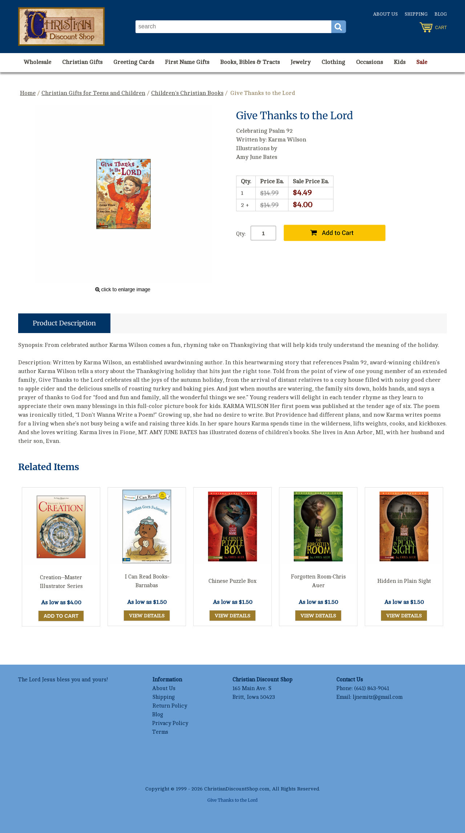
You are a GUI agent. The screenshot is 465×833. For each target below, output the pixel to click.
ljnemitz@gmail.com (378, 697)
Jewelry (301, 62)
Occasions (369, 62)
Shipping (416, 14)
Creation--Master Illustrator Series (61, 581)
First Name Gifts (187, 62)
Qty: (241, 234)
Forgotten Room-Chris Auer (318, 581)
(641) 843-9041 (371, 688)
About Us (385, 14)
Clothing (333, 62)
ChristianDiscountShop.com (236, 789)
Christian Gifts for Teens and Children (93, 93)
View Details (147, 615)
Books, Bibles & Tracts (250, 62)
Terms (160, 732)
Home (28, 93)
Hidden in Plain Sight (404, 581)
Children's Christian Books (187, 93)
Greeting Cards (133, 62)
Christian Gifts (82, 62)
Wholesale (37, 62)
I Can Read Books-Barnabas (147, 581)
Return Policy (169, 706)
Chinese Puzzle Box (232, 581)
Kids (399, 62)
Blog (440, 14)
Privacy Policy (170, 723)
